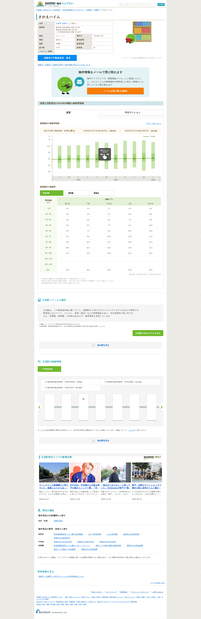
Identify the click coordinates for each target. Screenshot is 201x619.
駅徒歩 (96, 193)
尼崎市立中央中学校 (107, 542)
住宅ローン (92, 601)
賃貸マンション (74, 597)
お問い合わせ (157, 592)
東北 (43, 604)
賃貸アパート (85, 597)
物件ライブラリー (103, 601)
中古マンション (130, 597)
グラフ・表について (153, 123)
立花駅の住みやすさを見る (148, 333)
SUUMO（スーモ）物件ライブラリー (55, 4)
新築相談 (72, 601)
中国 (75, 604)
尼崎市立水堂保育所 (131, 534)
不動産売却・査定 (62, 601)
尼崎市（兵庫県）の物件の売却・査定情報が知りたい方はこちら (64, 65)
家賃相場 (105, 597)
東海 (62, 604)
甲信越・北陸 (55, 604)
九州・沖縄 (82, 604)
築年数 (70, 193)
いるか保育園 (112, 534)
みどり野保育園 (94, 534)
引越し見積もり (81, 601)
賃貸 (66, 597)
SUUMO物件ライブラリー (73, 10)
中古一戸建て (151, 597)
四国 (71, 604)
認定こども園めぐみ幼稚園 (65, 549)
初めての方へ (97, 592)
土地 (158, 597)
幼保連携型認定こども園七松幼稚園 (68, 534)
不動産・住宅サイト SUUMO (48, 10)
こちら (131, 430)
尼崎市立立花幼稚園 (89, 549)
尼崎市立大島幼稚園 (135, 546)
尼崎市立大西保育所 (62, 538)
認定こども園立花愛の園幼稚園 (108, 546)
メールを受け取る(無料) (115, 91)
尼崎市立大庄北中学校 (63, 542)
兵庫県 (89, 10)
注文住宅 (39, 601)
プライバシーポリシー (140, 592)
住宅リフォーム (49, 601)
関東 (48, 604)
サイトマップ (111, 592)
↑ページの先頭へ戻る (157, 583)
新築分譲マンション (116, 597)
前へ (40, 407)
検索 (162, 4)
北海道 (38, 604)
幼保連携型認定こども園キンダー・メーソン (72, 546)
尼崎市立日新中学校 (85, 542)
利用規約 (123, 592)
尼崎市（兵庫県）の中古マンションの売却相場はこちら (61, 576)
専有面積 (46, 193)
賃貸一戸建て (96, 597)
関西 (67, 604)
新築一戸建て (141, 597)
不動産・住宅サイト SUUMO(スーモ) (49, 597)
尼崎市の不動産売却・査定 (57, 58)
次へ (161, 407)
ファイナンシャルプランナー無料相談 (124, 601)
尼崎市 (97, 10)
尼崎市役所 (58, 521)
